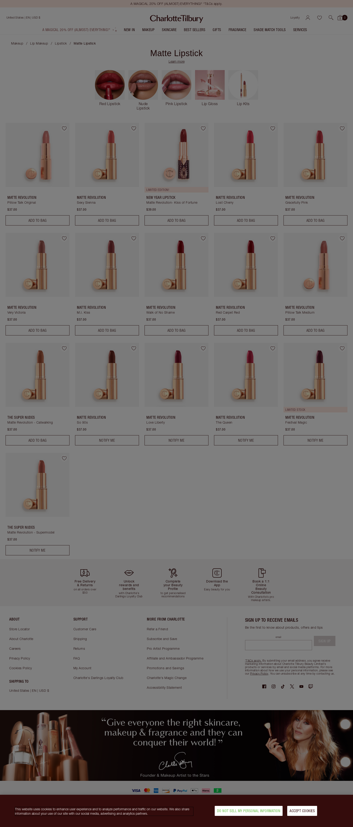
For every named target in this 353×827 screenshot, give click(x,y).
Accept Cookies (302, 811)
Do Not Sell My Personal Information (249, 811)
